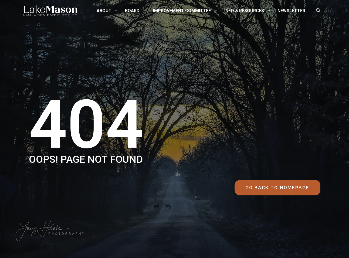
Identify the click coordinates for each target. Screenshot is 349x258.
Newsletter (291, 10)
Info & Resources (250, 11)
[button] (318, 11)
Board (138, 11)
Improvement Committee (188, 11)
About (110, 11)
